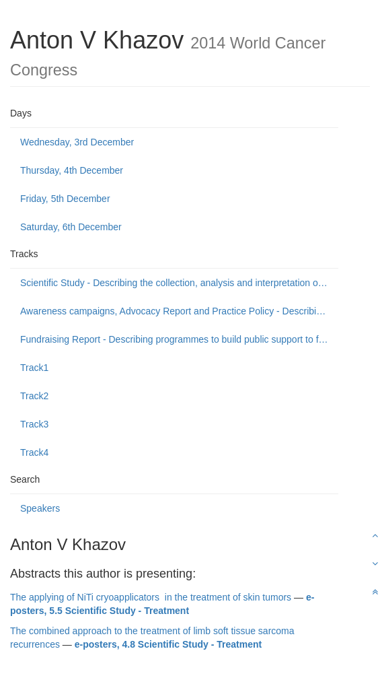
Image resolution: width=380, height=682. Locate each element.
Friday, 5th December (65, 198)
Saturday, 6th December (71, 226)
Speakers (40, 508)
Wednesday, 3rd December (77, 142)
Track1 (34, 367)
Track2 (34, 395)
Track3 (34, 424)
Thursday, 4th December (71, 170)
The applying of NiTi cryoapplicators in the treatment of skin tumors (150, 597)
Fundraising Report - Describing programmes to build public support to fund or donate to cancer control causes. (179, 339)
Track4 (34, 452)
